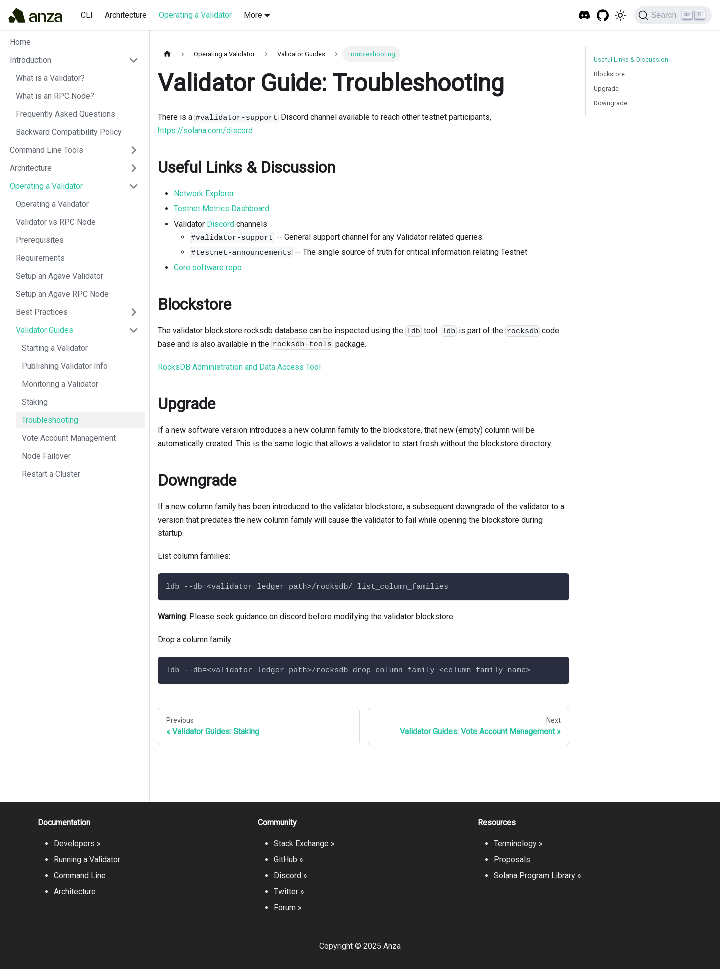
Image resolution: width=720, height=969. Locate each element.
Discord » (291, 875)
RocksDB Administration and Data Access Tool (239, 367)
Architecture (126, 15)
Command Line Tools (47, 150)
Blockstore (609, 74)
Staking (35, 402)
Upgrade (606, 88)
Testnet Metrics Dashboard (222, 208)
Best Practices (42, 312)
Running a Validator (87, 859)
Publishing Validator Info (65, 366)
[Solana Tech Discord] (585, 15)
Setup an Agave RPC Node (62, 294)
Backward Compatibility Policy (69, 132)
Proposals (512, 859)
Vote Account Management (69, 438)
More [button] (253, 15)
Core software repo (208, 267)
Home (20, 42)
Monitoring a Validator (60, 384)
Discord (220, 224)
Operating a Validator (195, 15)
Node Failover (46, 456)
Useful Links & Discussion (631, 59)
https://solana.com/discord (205, 130)
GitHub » (289, 859)
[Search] (673, 15)
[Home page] (167, 54)
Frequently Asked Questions (66, 114)
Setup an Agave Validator (60, 276)
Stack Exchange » (304, 843)
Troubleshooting (50, 420)
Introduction (31, 60)
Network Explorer (204, 193)
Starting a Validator (55, 348)
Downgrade (611, 103)
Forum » (288, 907)
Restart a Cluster (51, 474)
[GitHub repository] (603, 15)
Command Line (80, 875)
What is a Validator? (50, 78)
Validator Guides (45, 330)
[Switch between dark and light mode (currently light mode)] (620, 15)
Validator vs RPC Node (56, 222)
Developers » (77, 843)
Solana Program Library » (538, 875)
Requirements (40, 258)
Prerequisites (40, 240)
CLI (87, 15)
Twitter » (289, 891)
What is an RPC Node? (55, 96)
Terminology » (518, 843)
